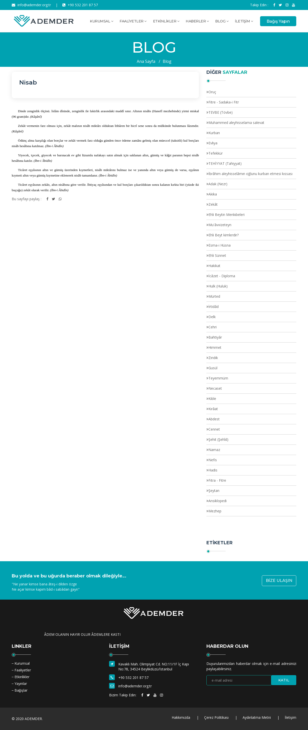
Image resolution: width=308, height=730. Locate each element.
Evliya (212, 143)
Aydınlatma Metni (257, 717)
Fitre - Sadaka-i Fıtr (223, 102)
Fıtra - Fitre (217, 480)
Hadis (212, 470)
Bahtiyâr (215, 337)
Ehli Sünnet (217, 255)
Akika (212, 194)
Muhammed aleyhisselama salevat (236, 122)
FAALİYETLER (133, 21)
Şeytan (213, 490)
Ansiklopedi (217, 500)
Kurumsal (22, 663)
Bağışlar (20, 690)
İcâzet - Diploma (221, 276)
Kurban (214, 132)
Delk (212, 316)
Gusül (212, 367)
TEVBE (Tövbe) (220, 112)
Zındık (213, 357)
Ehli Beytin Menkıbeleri (226, 214)
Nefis (212, 459)
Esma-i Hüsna (219, 245)
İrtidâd (213, 306)
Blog (167, 61)
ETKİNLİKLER (166, 21)
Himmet (214, 347)
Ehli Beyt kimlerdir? (223, 235)
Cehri (212, 327)
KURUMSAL (101, 21)
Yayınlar (20, 683)
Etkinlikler (21, 676)
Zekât (213, 204)
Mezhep (214, 511)
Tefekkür (215, 153)
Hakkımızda (181, 717)
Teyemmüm (218, 378)
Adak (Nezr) (217, 184)
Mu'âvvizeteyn (219, 224)
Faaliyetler (22, 670)
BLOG (221, 21)
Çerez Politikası (216, 717)
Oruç (212, 92)
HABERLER (197, 21)
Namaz (214, 449)
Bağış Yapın (278, 21)
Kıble (212, 398)
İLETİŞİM (244, 21)
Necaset (215, 388)
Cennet (214, 429)
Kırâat (213, 408)
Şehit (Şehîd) (218, 439)
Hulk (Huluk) (218, 286)
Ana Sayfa (146, 61)
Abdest (214, 419)
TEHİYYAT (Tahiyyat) (225, 163)
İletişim (290, 717)
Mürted (214, 296)
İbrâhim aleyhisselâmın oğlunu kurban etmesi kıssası (250, 173)
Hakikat (214, 265)
